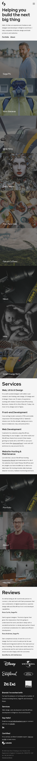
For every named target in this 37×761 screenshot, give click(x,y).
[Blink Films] (18, 134)
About (12, 37)
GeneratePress (18, 443)
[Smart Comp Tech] (18, 359)
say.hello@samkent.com (18, 721)
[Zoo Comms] (18, 172)
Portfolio (5, 37)
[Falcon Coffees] (18, 247)
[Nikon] (18, 284)
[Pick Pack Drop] (18, 209)
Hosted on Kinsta (7, 757)
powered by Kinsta (9, 460)
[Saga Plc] (18, 59)
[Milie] (18, 322)
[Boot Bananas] (18, 97)
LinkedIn (12, 724)
